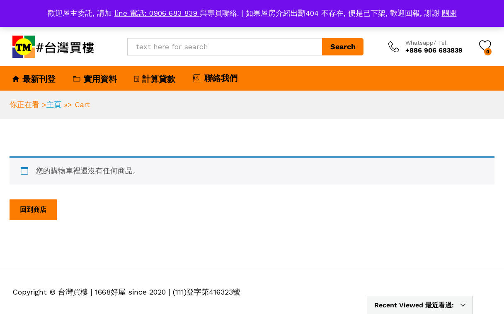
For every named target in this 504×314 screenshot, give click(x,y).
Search (343, 46)
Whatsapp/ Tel (425, 42)
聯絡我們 (215, 78)
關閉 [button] (449, 13)
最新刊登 (34, 79)
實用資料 (95, 79)
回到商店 (33, 209)
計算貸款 (154, 79)
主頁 (53, 104)
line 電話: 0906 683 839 (157, 13)
